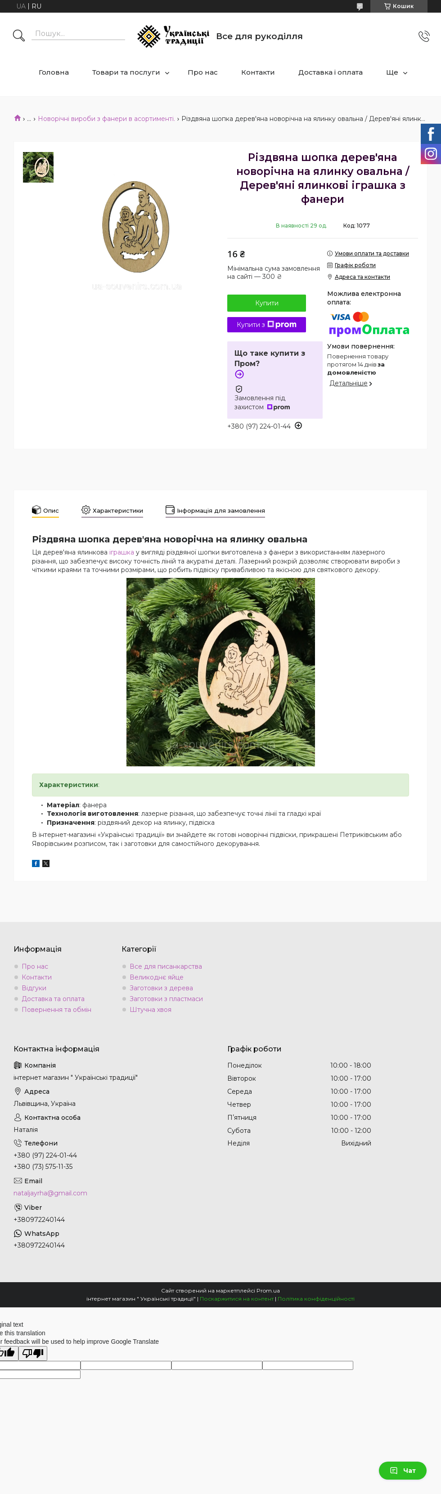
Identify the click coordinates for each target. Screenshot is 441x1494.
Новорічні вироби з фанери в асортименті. (106, 119)
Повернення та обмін (56, 1010)
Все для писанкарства (166, 966)
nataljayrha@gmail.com (50, 1193)
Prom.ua (268, 1290)
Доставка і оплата (330, 72)
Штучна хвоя (150, 1010)
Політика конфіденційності (316, 1298)
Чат (403, 1471)
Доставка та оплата (53, 999)
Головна (54, 72)
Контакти (258, 72)
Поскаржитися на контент (237, 1298)
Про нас (203, 72)
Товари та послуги (126, 72)
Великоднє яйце (157, 977)
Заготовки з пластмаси (166, 999)
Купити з (267, 325)
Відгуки (34, 988)
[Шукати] (19, 36)
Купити (267, 303)
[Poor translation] (32, 1353)
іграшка (121, 552)
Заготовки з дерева (161, 988)
